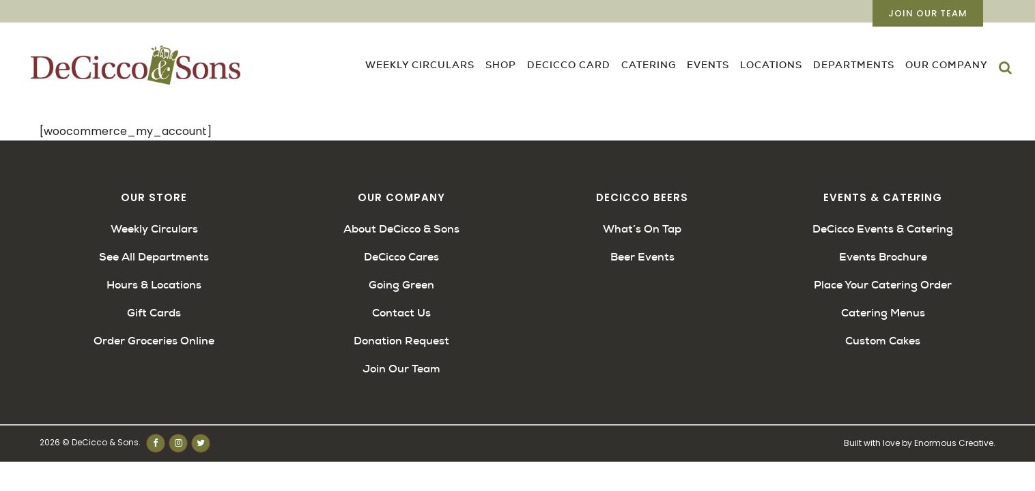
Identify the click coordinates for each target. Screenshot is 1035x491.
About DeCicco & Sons (401, 229)
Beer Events (642, 257)
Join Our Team (927, 13)
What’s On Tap (642, 229)
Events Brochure (883, 257)
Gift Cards (154, 313)
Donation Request (401, 340)
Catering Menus (883, 313)
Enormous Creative (953, 443)
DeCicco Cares (401, 257)
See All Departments (154, 257)
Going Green (401, 285)
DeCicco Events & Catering (882, 229)
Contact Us (401, 313)
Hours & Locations (154, 285)
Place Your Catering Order (883, 285)
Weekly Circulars (154, 229)
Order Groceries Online (154, 340)
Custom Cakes (882, 340)
